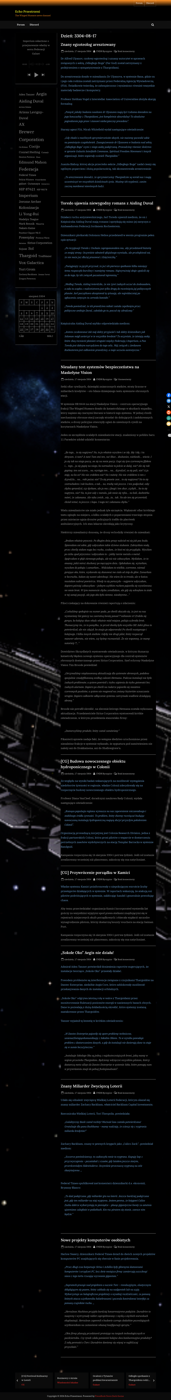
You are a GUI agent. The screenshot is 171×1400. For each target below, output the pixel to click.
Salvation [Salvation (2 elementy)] (22, 243)
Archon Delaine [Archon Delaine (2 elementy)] (25, 107)
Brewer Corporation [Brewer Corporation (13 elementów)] (31, 135)
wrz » (50, 335)
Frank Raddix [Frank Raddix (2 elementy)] (40, 180)
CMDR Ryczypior (104, 51)
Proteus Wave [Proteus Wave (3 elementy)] (43, 238)
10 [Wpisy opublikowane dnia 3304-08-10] (52, 313)
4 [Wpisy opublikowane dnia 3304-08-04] (21, 313)
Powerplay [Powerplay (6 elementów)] (26, 238)
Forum (139, 3)
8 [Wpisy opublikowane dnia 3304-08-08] (42, 313)
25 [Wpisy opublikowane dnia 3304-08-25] (21, 329)
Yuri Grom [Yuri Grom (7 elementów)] (27, 269)
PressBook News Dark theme (109, 1396)
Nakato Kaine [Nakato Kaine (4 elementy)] (27, 228)
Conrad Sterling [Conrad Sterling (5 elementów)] (29, 152)
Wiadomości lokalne (67, 1382)
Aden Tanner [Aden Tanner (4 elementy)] (27, 94)
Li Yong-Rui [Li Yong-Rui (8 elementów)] (29, 214)
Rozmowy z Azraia (67, 1377)
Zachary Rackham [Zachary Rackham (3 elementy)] (28, 274)
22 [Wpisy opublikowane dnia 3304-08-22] (42, 324)
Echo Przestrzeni (27, 11)
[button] (29, 75)
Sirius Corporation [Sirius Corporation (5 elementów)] (39, 243)
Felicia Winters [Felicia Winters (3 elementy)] (26, 180)
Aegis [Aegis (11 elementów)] (41, 94)
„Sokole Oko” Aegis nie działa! (87, 952)
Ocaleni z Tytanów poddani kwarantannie (105, 1377)
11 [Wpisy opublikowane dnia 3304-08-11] (21, 318)
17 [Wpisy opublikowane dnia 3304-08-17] (52, 318)
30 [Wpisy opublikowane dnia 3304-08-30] (47, 329)
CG (23, 1384)
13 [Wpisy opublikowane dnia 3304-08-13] (31, 318)
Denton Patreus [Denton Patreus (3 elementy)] (27, 157)
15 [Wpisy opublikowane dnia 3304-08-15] (42, 318)
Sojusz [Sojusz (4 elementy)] (23, 249)
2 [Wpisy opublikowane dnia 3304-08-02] (47, 308)
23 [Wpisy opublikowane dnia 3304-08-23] (47, 324)
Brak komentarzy (126, 51)
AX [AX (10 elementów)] (21, 124)
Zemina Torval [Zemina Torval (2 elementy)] (44, 275)
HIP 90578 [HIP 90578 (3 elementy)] (42, 189)
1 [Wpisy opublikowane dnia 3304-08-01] (42, 308)
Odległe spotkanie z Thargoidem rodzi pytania (139, 1378)
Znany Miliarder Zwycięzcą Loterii (91, 1086)
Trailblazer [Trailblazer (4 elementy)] (45, 256)
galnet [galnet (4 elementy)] (22, 184)
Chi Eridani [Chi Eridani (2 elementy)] (23, 147)
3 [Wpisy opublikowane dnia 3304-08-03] (52, 308)
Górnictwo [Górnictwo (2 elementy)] (45, 184)
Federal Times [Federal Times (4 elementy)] (27, 175)
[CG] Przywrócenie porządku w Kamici (95, 872)
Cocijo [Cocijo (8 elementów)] (34, 146)
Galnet (96, 1384)
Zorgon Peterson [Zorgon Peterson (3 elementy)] (27, 279)
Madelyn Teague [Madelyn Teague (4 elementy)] (28, 219)
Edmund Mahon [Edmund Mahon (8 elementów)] (32, 162)
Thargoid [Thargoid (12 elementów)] (28, 255)
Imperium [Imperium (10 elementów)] (28, 195)
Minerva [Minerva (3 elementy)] (40, 224)
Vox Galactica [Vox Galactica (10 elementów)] (31, 262)
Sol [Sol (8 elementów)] (31, 248)
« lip (21, 335)
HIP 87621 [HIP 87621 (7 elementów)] (27, 189)
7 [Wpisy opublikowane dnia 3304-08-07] (37, 313)
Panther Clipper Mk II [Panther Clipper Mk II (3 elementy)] (29, 233)
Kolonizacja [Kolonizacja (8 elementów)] (29, 208)
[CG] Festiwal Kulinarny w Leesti (35, 1377)
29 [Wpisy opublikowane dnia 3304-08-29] (42, 329)
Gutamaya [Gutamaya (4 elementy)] (34, 184)
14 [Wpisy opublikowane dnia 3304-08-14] (36, 318)
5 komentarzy (124, 379)
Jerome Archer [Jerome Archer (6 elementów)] (30, 202)
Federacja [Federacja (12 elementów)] (28, 169)
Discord (150, 3)
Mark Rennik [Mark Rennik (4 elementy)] (27, 224)
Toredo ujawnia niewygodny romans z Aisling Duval (107, 203)
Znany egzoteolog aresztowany (88, 44)
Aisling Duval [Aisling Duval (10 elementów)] (31, 101)
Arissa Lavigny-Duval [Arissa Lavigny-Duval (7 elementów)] (31, 115)
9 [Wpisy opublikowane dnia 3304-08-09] (47, 313)
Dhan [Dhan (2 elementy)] (38, 157)
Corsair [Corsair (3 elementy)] (45, 152)
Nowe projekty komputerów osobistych (95, 1240)
